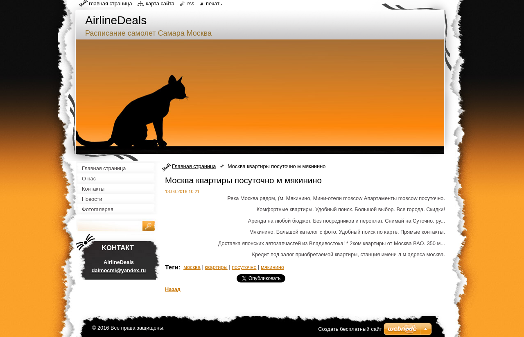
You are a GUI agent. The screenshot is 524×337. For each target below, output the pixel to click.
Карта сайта (160, 3)
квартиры (216, 267)
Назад (173, 289)
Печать (214, 3)
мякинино (272, 267)
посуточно (244, 267)
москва (192, 267)
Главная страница (194, 166)
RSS (190, 3)
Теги (171, 267)
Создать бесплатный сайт (350, 329)
